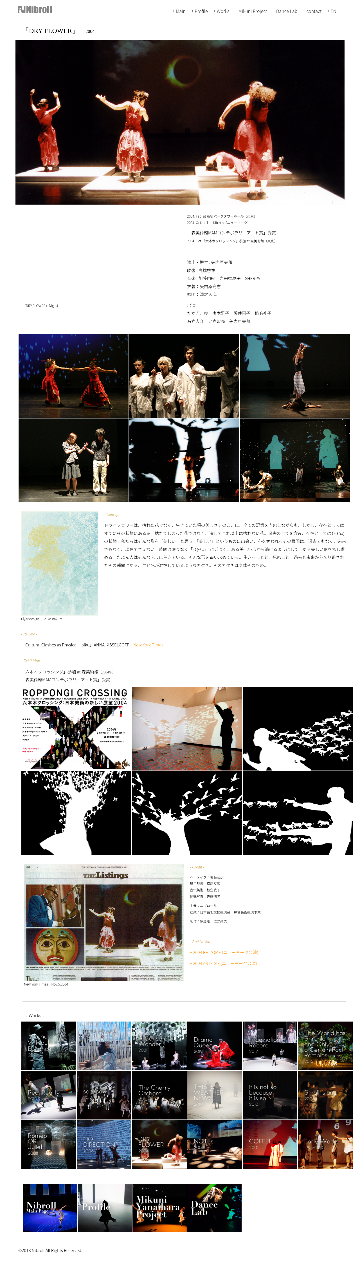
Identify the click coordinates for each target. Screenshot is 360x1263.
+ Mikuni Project (251, 11)
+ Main (179, 11)
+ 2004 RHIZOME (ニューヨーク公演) (224, 952)
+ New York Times (146, 645)
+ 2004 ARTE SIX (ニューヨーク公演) (223, 963)
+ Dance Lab (285, 11)
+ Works (221, 11)
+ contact (312, 11)
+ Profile (199, 11)
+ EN (331, 11)
